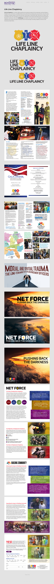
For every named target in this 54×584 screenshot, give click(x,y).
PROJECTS (28, 2)
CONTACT (45, 2)
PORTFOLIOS (33, 2)
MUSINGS (37, 2)
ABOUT (41, 2)
